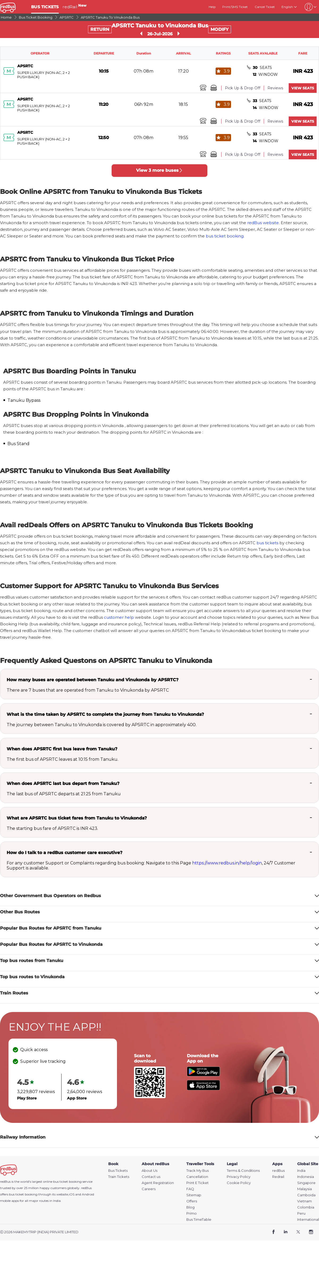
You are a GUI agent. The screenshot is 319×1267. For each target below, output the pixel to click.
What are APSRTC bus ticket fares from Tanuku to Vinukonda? (77, 818)
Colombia (305, 1207)
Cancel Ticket (265, 7)
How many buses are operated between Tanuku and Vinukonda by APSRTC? (92, 679)
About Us (149, 1170)
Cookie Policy (239, 1183)
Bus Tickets (118, 1170)
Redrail (278, 1176)
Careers (149, 1189)
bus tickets (267, 542)
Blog (190, 1207)
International (308, 1219)
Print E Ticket (197, 1183)
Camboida (306, 1195)
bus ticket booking (225, 236)
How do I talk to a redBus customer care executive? (64, 852)
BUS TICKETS (45, 6)
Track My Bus (197, 1170)
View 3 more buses (159, 170)
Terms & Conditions (243, 1170)
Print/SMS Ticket (235, 7)
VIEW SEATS (302, 88)
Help (212, 7)
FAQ (190, 1189)
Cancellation (197, 1176)
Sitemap (193, 1195)
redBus (86, 1188)
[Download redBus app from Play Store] (203, 1074)
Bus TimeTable (198, 1219)
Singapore (306, 1183)
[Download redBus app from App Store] (203, 1088)
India (301, 1170)
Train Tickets (118, 1176)
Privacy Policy (238, 1176)
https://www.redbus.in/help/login (227, 862)
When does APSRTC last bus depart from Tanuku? (63, 783)
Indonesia (305, 1176)
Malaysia (304, 1189)
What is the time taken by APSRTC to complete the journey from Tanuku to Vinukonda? (105, 714)
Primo (191, 1213)
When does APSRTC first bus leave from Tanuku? (62, 748)
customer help (119, 617)
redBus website (263, 222)
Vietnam (304, 1201)
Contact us (151, 1176)
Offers (191, 1201)
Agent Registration (158, 1183)
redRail (74, 6)
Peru (301, 1213)
